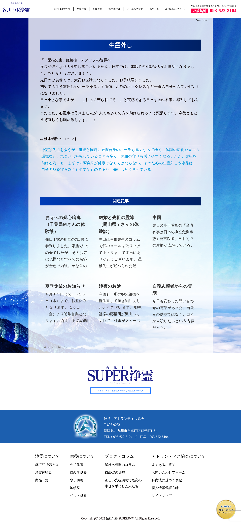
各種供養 (97, 9)
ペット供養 (78, 496)
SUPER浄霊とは (62, 9)
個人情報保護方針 (165, 488)
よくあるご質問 (135, 9)
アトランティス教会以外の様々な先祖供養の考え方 (120, 391)
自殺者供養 (78, 472)
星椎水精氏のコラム (175, 9)
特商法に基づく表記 (167, 480)
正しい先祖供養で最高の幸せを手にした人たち (123, 483)
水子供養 (76, 480)
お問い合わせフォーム (168, 472)
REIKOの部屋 (115, 472)
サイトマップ (162, 496)
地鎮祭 (75, 488)
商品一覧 (154, 9)
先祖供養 (15, 3)
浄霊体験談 (114, 9)
